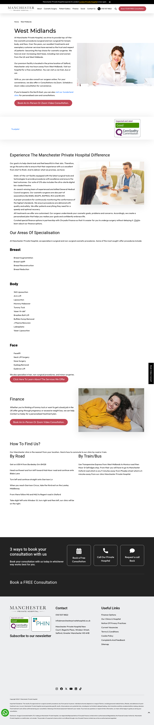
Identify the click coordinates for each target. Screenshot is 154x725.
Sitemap (105, 644)
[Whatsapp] (5, 712)
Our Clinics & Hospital (111, 619)
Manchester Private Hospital (29, 699)
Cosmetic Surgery (50, 9)
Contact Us (91, 9)
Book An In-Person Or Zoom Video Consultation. (43, 102)
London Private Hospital (88, 2)
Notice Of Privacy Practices (113, 623)
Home (16, 22)
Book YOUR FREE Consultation (132, 9)
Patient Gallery (64, 9)
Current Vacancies (109, 627)
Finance (75, 9)
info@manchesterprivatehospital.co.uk (73, 620)
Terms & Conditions (110, 631)
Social (83, 9)
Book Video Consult (151, 373)
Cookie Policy (107, 636)
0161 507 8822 (62, 614)
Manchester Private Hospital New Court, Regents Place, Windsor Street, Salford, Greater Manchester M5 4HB (73, 629)
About (39, 9)
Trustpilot (15, 129)
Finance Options (108, 614)
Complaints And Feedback (113, 640)
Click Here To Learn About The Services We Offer (39, 379)
